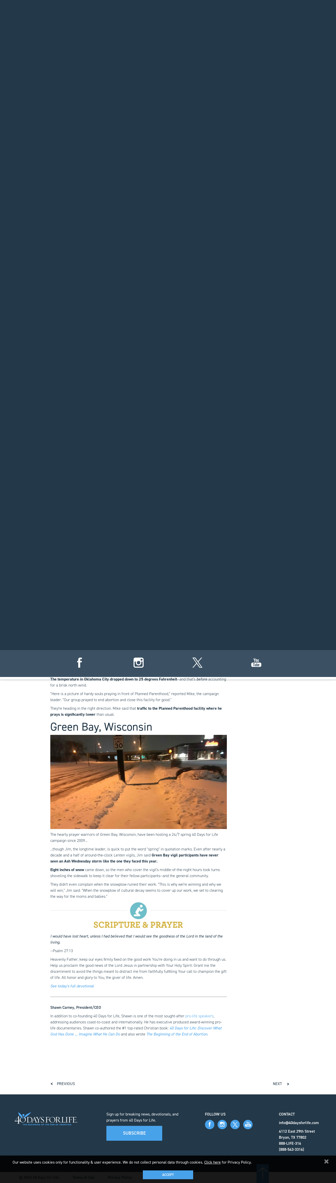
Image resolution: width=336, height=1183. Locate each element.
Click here (212, 1162)
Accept (168, 1174)
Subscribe (134, 1133)
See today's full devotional (72, 986)
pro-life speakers (199, 1016)
